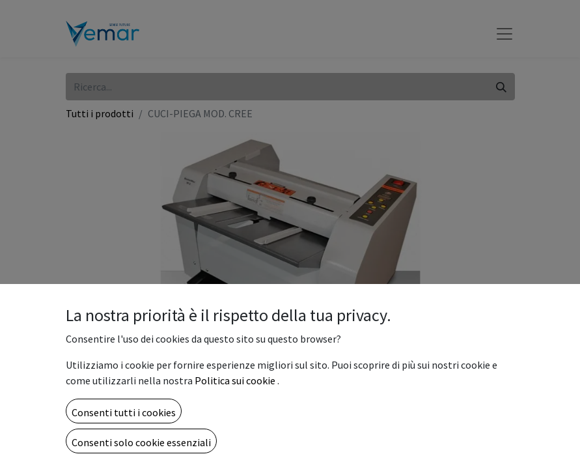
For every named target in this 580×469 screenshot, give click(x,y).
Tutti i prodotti (99, 113)
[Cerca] (501, 86)
